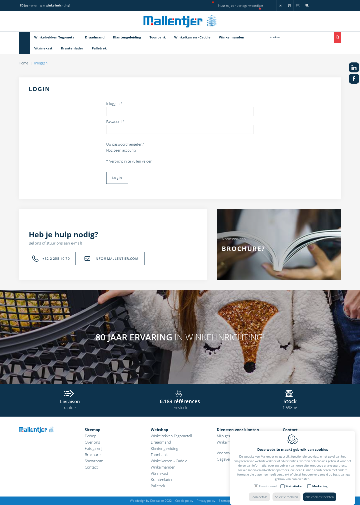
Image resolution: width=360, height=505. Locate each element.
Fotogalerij (93, 448)
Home (23, 63)
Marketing (320, 481)
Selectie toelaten (286, 492)
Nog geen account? (121, 150)
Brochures (93, 454)
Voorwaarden (228, 452)
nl (306, 5)
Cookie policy (184, 501)
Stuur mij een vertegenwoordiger (240, 5)
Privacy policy (206, 501)
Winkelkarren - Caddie (192, 37)
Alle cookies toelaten (320, 492)
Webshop (159, 429)
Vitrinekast (43, 48)
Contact (91, 467)
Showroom (94, 460)
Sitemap (92, 429)
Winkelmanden (231, 37)
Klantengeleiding (127, 37)
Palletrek (99, 48)
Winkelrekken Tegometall (55, 37)
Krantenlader (72, 48)
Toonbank (158, 37)
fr (298, 5)
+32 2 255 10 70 (56, 258)
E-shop (90, 435)
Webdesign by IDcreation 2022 (151, 501)
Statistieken (295, 481)
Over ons (92, 442)
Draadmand (94, 37)
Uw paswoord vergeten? (125, 144)
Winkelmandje (228, 442)
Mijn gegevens (228, 435)
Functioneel (268, 481)
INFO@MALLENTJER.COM (116, 258)
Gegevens (225, 459)
